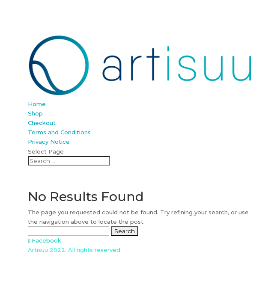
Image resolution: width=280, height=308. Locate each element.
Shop (35, 113)
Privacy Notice (49, 141)
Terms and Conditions (59, 132)
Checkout (42, 122)
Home (37, 104)
